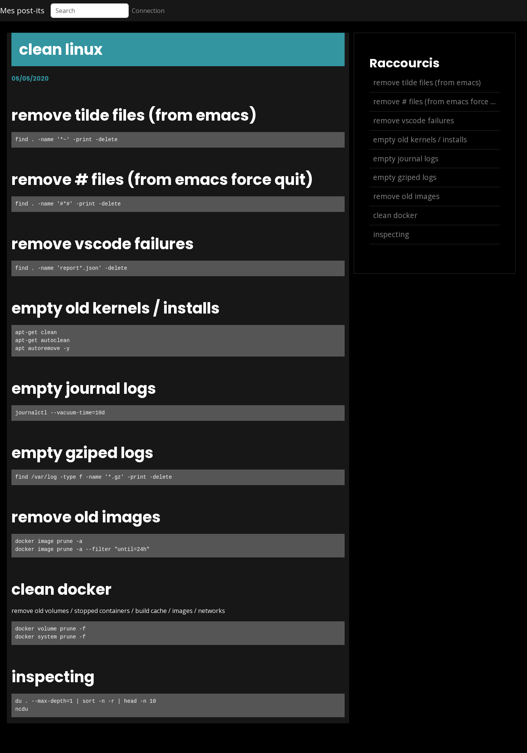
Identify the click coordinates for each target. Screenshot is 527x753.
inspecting (391, 234)
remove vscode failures (413, 120)
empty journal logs (405, 158)
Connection (148, 10)
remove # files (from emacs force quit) (436, 101)
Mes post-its (22, 10)
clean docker (395, 215)
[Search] (90, 10)
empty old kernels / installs (420, 139)
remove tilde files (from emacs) (427, 82)
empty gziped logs (404, 177)
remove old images (406, 196)
